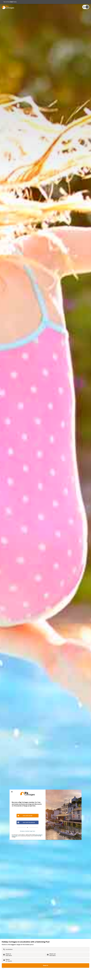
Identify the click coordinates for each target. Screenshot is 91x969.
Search (45, 965)
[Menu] (85, 7)
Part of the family (10, 2)
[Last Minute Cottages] (7, 7)
